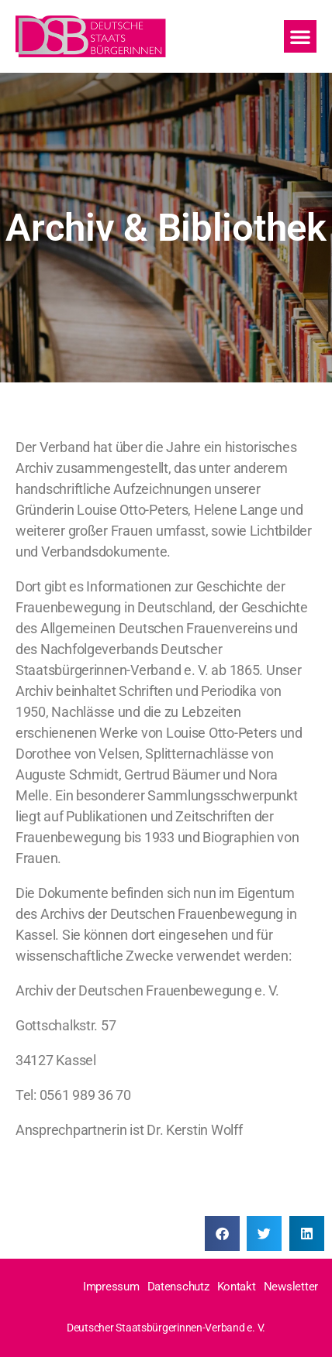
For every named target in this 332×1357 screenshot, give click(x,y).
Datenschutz (178, 1287)
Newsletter (291, 1287)
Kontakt (236, 1287)
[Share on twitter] (264, 1233)
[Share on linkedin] (306, 1233)
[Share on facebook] (222, 1233)
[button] (299, 21)
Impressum (111, 1287)
